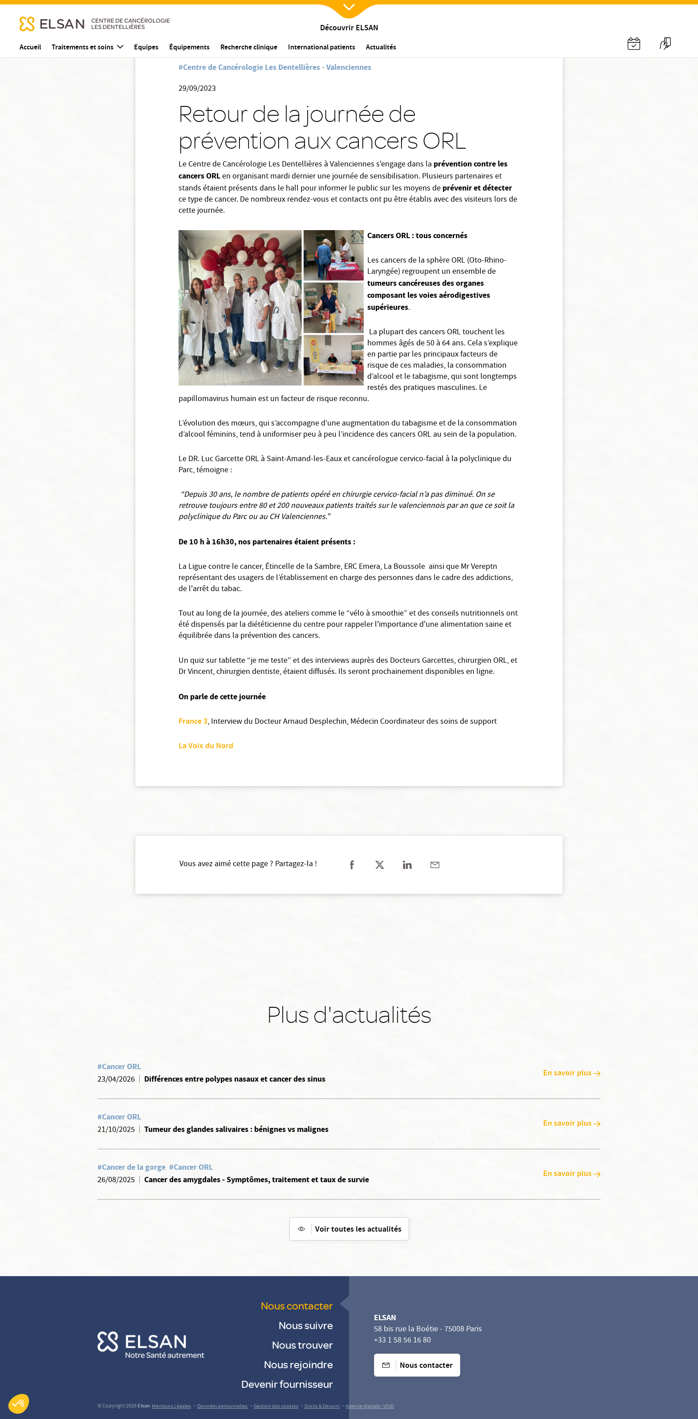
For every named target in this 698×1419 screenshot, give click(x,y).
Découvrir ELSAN (349, 28)
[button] (18, 1404)
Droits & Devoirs (322, 1407)
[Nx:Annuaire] (634, 43)
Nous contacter (297, 1305)
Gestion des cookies (276, 1407)
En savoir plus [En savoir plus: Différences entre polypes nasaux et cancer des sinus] (572, 1074)
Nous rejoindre (298, 1364)
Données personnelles (222, 1407)
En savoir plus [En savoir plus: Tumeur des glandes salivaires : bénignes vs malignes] (572, 1124)
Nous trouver (302, 1344)
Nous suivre (306, 1325)
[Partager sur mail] (434, 865)
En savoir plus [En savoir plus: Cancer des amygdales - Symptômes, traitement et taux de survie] (572, 1174)
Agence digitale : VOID (370, 1407)
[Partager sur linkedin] (407, 865)
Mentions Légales (171, 1407)
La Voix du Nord (206, 746)
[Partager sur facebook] (352, 865)
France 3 (193, 722)
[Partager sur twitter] (379, 865)
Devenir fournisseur (287, 1384)
